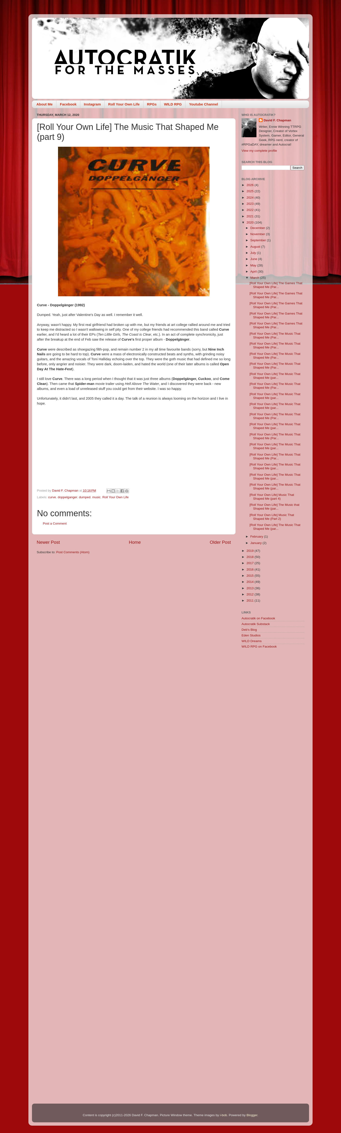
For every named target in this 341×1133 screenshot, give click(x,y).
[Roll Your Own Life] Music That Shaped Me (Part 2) (272, 517)
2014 (251, 582)
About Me (44, 104)
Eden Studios (251, 635)
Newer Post (48, 542)
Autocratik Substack (256, 624)
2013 (251, 588)
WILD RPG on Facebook (259, 646)
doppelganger (67, 497)
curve (52, 497)
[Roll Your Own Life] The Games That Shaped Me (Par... (276, 285)
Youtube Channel (203, 104)
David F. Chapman (277, 120)
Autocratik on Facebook (258, 618)
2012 (251, 594)
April (254, 271)
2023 (251, 204)
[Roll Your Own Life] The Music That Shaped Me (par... (275, 375)
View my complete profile (259, 150)
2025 (251, 191)
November (258, 234)
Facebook (68, 104)
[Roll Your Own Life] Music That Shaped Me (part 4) (272, 496)
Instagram (92, 104)
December (258, 228)
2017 (251, 563)
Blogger (252, 1115)
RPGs (152, 104)
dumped (84, 497)
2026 (251, 185)
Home (135, 542)
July (253, 253)
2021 (251, 216)
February (257, 536)
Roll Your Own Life (124, 104)
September (258, 240)
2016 (251, 569)
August (255, 246)
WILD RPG (173, 104)
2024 (251, 197)
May (253, 265)
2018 (251, 557)
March (255, 277)
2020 (251, 222)
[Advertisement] (273, 728)
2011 (251, 600)
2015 (251, 575)
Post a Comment (55, 523)
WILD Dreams (252, 641)
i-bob (223, 1115)
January (256, 543)
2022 (251, 210)
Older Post (220, 542)
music (96, 497)
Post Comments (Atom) (73, 552)
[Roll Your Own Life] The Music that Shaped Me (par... (275, 506)
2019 (251, 551)
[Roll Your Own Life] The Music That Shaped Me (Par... (275, 335)
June (254, 259)
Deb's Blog (249, 629)
